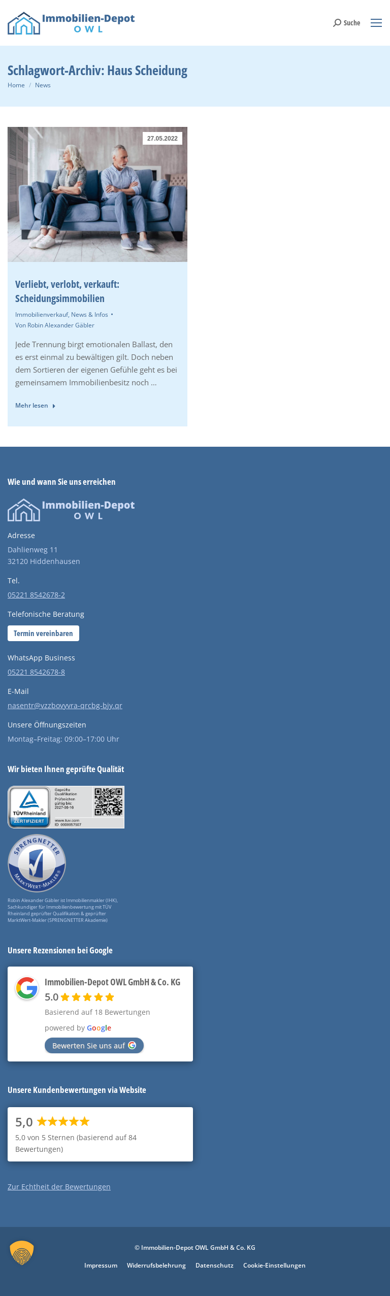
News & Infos (89, 314)
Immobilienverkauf (41, 314)
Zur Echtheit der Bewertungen (59, 1186)
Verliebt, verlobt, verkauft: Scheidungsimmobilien (67, 291)
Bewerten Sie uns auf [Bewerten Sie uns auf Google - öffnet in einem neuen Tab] (94, 1045)
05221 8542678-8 (36, 672)
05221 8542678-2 (36, 595)
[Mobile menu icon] (376, 23)
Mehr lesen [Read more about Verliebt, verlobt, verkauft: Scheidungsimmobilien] (35, 406)
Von (54, 325)
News (43, 85)
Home (16, 85)
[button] (22, 1263)
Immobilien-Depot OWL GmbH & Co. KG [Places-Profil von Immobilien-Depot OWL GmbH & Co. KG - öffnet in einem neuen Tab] (112, 982)
